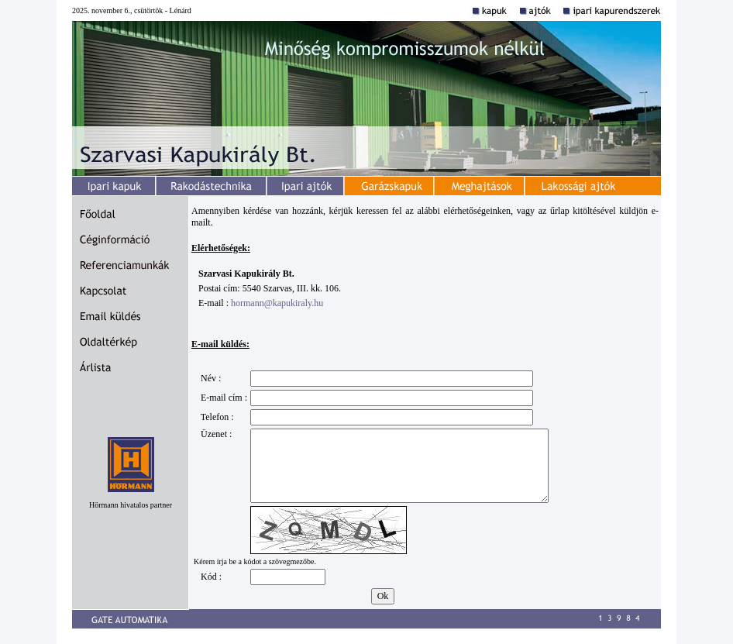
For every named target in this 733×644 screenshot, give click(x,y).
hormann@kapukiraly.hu (277, 303)
